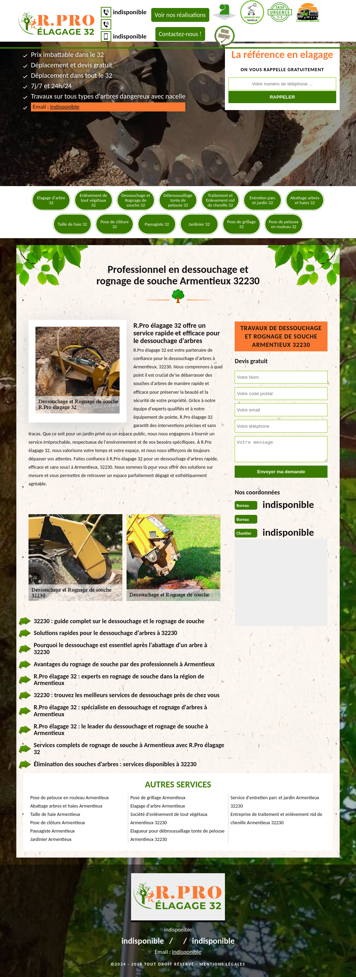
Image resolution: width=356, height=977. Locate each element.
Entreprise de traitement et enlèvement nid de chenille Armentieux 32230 (276, 818)
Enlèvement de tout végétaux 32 (93, 200)
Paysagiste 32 (157, 224)
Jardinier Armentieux (51, 839)
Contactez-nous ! (180, 34)
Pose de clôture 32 (114, 224)
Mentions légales (222, 964)
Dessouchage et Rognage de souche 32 (135, 200)
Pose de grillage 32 (241, 224)
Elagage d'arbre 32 (51, 200)
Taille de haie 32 (72, 224)
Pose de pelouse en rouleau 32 (284, 224)
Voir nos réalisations (180, 15)
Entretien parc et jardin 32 (263, 200)
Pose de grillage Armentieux (157, 798)
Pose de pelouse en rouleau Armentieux (69, 798)
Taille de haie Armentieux (55, 814)
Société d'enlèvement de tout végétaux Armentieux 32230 (169, 818)
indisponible (130, 12)
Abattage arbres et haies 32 (304, 200)
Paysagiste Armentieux (52, 831)
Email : (56, 106)
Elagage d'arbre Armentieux (157, 806)
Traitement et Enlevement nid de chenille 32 (220, 200)
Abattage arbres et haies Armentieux (66, 806)
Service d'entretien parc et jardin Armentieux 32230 (274, 802)
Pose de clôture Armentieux (57, 823)
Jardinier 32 (199, 224)
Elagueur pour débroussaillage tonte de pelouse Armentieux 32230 (177, 835)
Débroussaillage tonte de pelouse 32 (177, 200)
